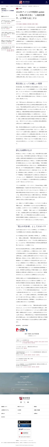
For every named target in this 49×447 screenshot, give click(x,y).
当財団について (4, 406)
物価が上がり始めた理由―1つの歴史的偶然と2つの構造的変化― (8, 42)
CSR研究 (19, 410)
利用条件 (17, 440)
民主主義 (29, 24)
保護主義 (24, 24)
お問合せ (35, 413)
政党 (33, 24)
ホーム (2, 6)
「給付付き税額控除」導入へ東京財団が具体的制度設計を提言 (8, 48)
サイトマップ (31, 440)
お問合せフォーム (24, 389)
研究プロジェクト (21, 406)
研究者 (35, 406)
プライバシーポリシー (23, 440)
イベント (19, 413)
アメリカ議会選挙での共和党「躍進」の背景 (32, 359)
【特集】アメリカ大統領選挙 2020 (32, 341)
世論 (36, 24)
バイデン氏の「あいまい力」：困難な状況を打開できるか (32, 347)
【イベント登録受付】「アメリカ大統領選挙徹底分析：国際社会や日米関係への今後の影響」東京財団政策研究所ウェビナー (32, 364)
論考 (17, 8)
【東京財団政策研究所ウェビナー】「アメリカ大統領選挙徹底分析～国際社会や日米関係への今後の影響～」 (32, 353)
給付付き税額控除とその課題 (8, 28)
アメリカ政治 (19, 24)
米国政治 (7, 6)
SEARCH (3, 416)
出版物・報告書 (37, 410)
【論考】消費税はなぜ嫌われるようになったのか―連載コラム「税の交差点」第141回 (8, 34)
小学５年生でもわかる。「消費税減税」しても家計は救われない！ (8, 22)
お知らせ (3, 413)
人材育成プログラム (5, 410)
